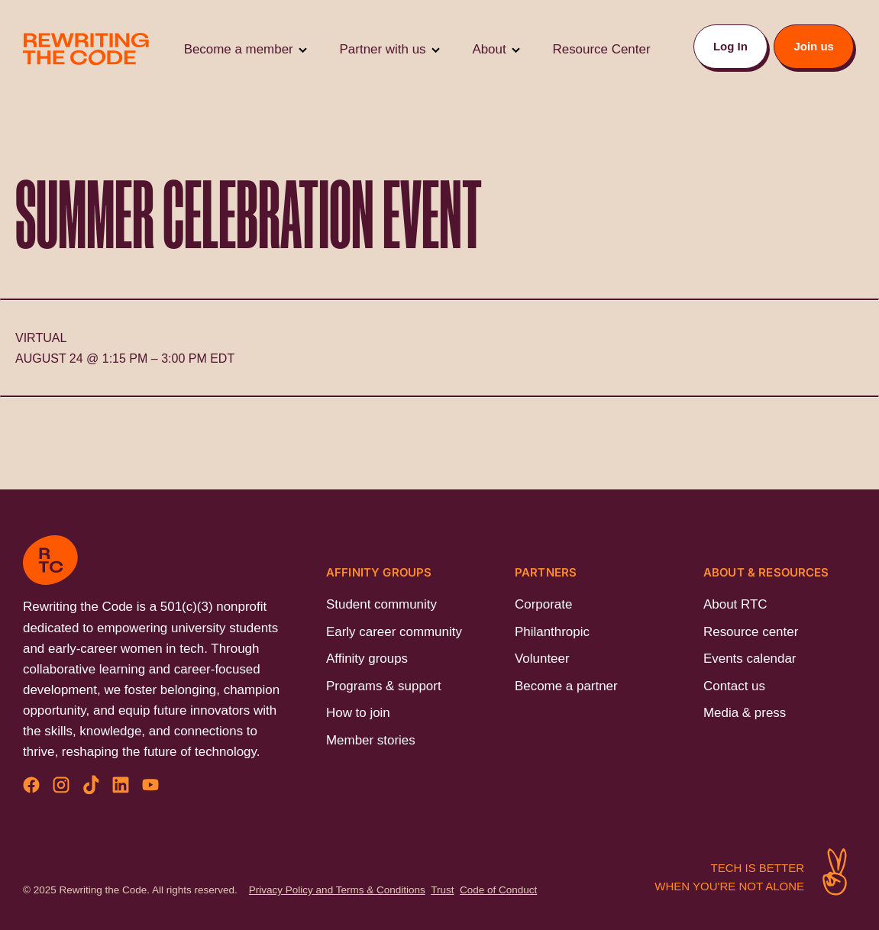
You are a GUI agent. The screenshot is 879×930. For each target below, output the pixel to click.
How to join (358, 713)
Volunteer (542, 658)
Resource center (750, 632)
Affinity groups (367, 658)
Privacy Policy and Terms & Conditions (337, 890)
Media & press (744, 713)
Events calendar (749, 658)
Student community (381, 604)
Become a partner (566, 686)
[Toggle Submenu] (303, 49)
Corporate (543, 604)
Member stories (370, 740)
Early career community (394, 632)
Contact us (734, 686)
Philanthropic (552, 632)
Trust (442, 890)
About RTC (735, 604)
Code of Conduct (498, 890)
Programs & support (383, 686)
